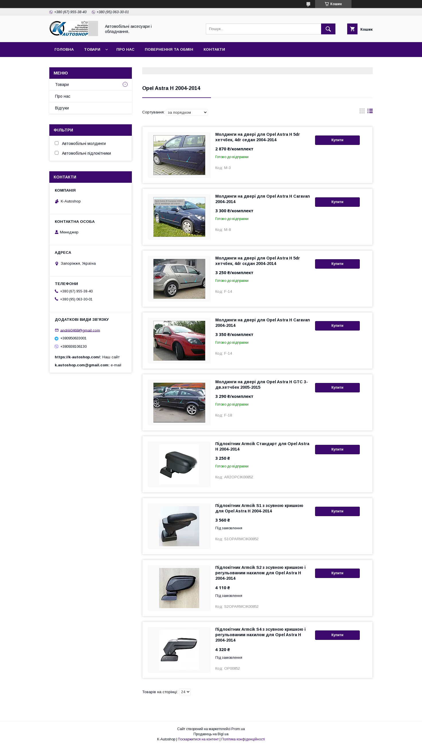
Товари (92, 49)
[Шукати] (328, 28)
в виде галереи (362, 112)
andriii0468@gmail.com (80, 330)
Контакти (214, 49)
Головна (64, 49)
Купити (337, 140)
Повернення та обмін (169, 49)
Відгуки (62, 108)
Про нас (125, 49)
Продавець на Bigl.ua (211, 734)
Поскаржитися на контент (198, 739)
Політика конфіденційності (243, 739)
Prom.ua (238, 729)
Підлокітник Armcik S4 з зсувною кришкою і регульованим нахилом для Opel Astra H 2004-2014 (260, 634)
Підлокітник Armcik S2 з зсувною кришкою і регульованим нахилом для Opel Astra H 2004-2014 (260, 573)
